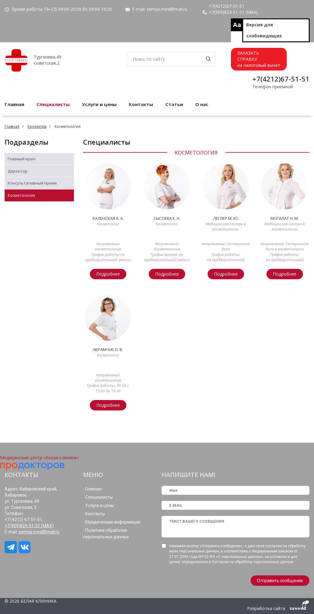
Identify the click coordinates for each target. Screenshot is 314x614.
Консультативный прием (32, 183)
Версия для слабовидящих (264, 30)
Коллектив (37, 126)
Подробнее (108, 274)
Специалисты (53, 104)
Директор (17, 171)
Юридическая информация (112, 522)
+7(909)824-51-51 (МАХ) (233, 12)
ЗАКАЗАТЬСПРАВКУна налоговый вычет (258, 59)
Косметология (21, 195)
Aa (237, 25)
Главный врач (21, 159)
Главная (12, 126)
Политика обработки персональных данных (106, 533)
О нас (201, 104)
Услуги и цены (99, 104)
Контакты (141, 104)
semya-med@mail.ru (167, 9)
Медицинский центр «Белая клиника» (39, 457)
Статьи (174, 104)
